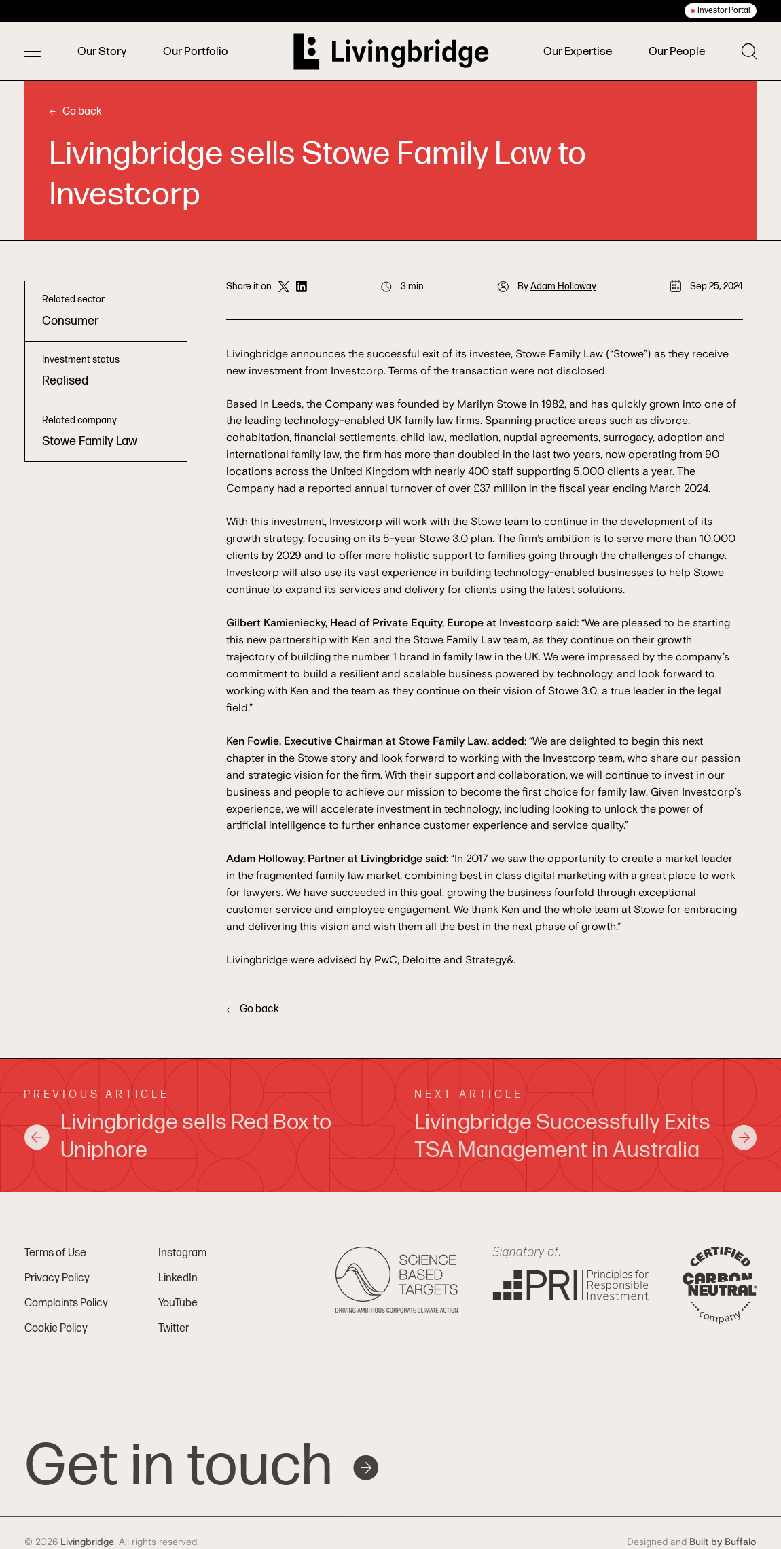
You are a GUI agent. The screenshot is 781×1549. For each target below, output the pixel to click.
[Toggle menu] (32, 51)
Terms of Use (55, 1253)
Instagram (182, 1253)
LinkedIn (178, 1278)
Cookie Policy (56, 1328)
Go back (75, 111)
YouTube (178, 1303)
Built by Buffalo (723, 1542)
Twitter (173, 1328)
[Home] (391, 51)
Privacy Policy (57, 1278)
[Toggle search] (749, 51)
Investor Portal (723, 10)
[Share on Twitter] (283, 287)
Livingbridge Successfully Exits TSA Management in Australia (585, 1136)
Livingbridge (87, 1542)
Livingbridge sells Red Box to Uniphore (177, 1136)
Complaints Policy (66, 1303)
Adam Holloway (563, 286)
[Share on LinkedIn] (301, 287)
